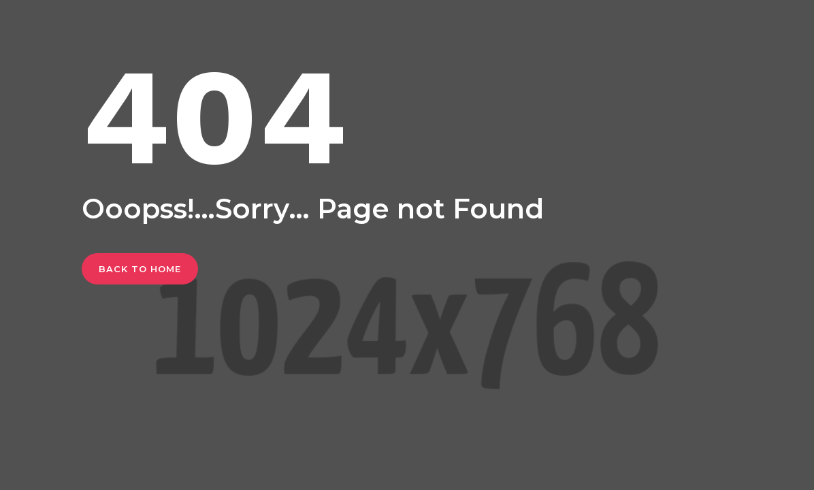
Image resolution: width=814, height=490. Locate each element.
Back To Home (140, 268)
